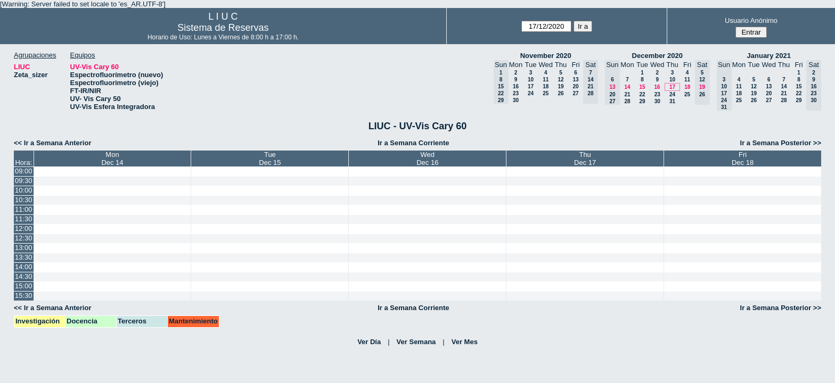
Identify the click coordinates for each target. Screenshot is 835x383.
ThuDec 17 (585, 158)
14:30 (23, 276)
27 (575, 93)
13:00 (23, 248)
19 (560, 86)
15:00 (23, 286)
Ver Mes (465, 342)
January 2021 (769, 56)
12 (560, 79)
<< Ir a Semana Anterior (52, 143)
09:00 (23, 171)
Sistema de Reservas (222, 27)
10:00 (23, 190)
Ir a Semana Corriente (413, 143)
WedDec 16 (427, 158)
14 (627, 87)
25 (546, 93)
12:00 (23, 228)
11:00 (23, 209)
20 (575, 86)
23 (516, 93)
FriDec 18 (743, 158)
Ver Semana (416, 342)
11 (546, 79)
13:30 (23, 257)
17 (531, 86)
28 (627, 101)
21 (627, 94)
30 (516, 100)
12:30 (23, 238)
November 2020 (545, 56)
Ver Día (369, 342)
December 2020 (657, 56)
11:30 (23, 219)
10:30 (23, 200)
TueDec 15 (270, 158)
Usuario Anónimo (751, 20)
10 (531, 79)
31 (672, 101)
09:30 (23, 181)
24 (531, 93)
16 (516, 86)
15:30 (23, 295)
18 (546, 86)
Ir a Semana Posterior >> (780, 143)
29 (642, 101)
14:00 (23, 267)
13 (575, 79)
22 (642, 94)
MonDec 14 (112, 158)
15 (642, 87)
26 (560, 93)
